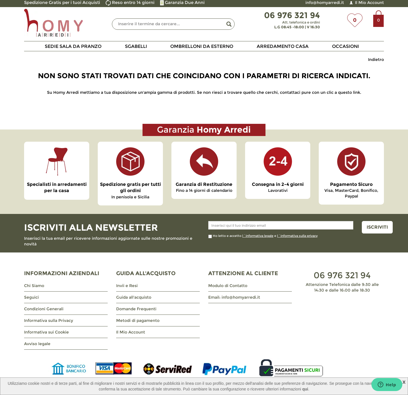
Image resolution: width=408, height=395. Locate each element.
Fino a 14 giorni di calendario (204, 190)
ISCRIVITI (377, 227)
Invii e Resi (127, 285)
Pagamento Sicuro (351, 184)
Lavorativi (278, 190)
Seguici (31, 297)
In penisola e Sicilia (130, 196)
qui (305, 389)
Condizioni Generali (43, 308)
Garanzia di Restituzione (204, 184)
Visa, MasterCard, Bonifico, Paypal (351, 193)
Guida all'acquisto (133, 297)
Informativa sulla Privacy (48, 320)
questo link (349, 92)
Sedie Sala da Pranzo (73, 46)
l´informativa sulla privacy (297, 236)
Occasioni (345, 46)
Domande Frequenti (136, 308)
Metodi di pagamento (138, 320)
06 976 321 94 (342, 275)
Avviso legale (37, 343)
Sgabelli (136, 46)
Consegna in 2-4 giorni (278, 184)
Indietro (376, 59)
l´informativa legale (257, 236)
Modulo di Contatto (227, 285)
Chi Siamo (34, 285)
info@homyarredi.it (324, 2)
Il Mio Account (369, 2)
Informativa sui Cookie (46, 332)
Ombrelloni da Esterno (201, 46)
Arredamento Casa (283, 46)
